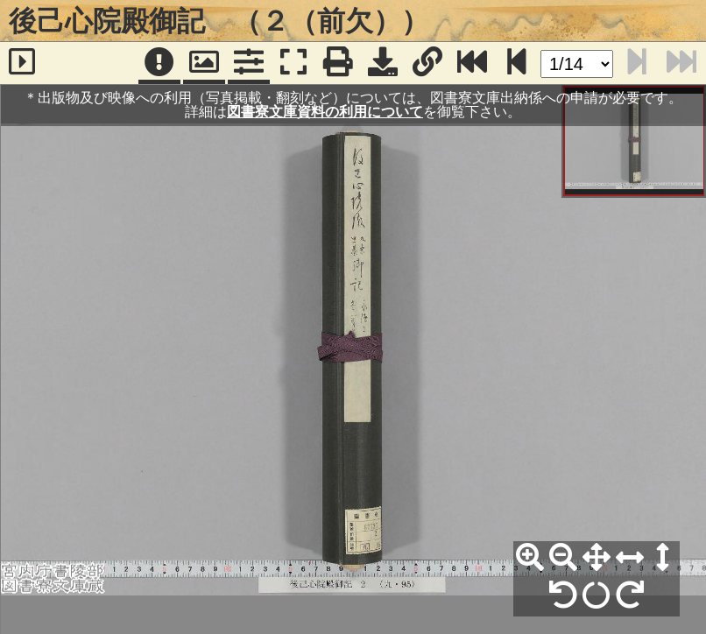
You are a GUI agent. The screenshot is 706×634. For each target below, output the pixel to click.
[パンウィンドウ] (204, 63)
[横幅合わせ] (629, 557)
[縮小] (563, 557)
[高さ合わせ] (663, 557)
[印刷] (338, 63)
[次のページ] (517, 63)
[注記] (159, 63)
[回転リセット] (596, 595)
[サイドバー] (22, 63)
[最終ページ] (472, 63)
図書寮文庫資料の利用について (325, 111)
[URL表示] (427, 63)
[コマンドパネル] (249, 63)
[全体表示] (596, 557)
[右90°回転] (629, 595)
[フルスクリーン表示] (293, 63)
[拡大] (530, 557)
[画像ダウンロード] (383, 63)
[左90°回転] (563, 595)
